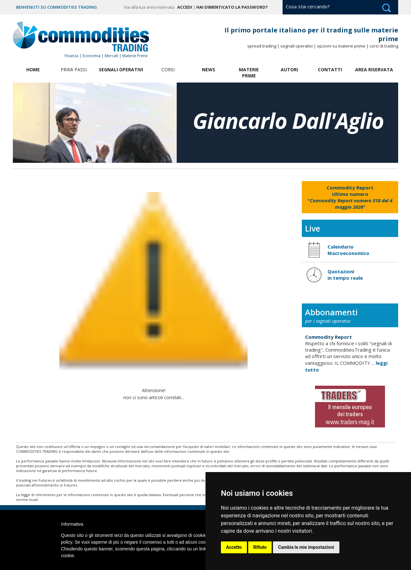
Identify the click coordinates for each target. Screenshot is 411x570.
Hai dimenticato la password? (232, 7)
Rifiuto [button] (260, 547)
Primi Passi (74, 69)
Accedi (184, 7)
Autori (289, 69)
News (208, 69)
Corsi (168, 69)
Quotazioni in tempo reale (345, 274)
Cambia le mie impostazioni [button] (306, 547)
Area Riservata (374, 69)
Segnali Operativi (121, 69)
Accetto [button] (234, 547)
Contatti (330, 69)
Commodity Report (328, 337)
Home (33, 69)
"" (350, 197)
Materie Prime (249, 72)
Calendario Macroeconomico (348, 249)
